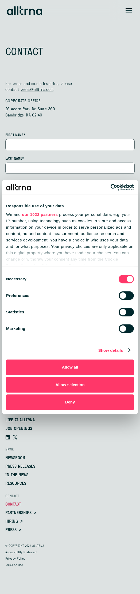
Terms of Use (14, 565)
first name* (15, 135)
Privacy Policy (15, 558)
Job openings (18, 429)
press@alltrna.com (37, 89)
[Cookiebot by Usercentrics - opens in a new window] (110, 187)
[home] (24, 10)
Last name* (14, 158)
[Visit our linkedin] (7, 437)
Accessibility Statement (21, 552)
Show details (110, 350)
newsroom (15, 458)
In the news (16, 475)
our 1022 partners (40, 214)
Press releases (20, 466)
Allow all (70, 367)
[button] (127, 10)
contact (13, 504)
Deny (70, 402)
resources (15, 484)
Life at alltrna (20, 420)
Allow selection (69, 384)
